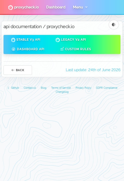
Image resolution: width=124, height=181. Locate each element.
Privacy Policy (83, 87)
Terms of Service (61, 87)
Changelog (62, 91)
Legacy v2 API (70, 40)
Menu (81, 7)
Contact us (30, 87)
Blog (43, 87)
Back (17, 70)
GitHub (13, 87)
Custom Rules (75, 49)
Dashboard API (27, 49)
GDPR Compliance (106, 87)
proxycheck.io (23, 7)
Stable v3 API (26, 40)
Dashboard (56, 7)
